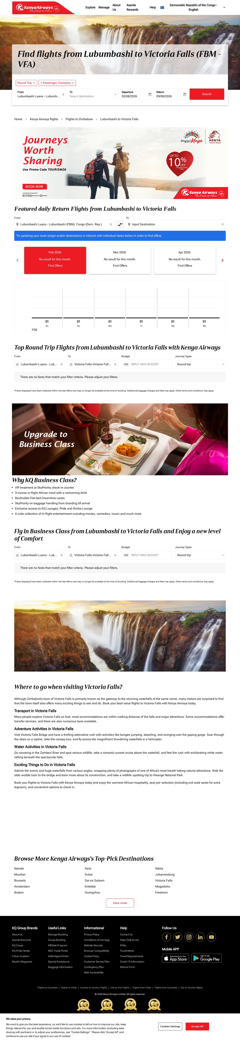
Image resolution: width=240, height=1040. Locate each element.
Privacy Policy (91, 933)
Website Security (93, 944)
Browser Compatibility (96, 949)
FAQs (123, 944)
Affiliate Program (57, 944)
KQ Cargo (17, 944)
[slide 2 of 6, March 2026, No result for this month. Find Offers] (118, 259)
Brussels (20, 880)
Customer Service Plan (97, 960)
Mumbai (19, 874)
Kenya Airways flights (44, 119)
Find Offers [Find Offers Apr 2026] (183, 265)
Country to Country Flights (93, 987)
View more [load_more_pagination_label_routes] (120, 902)
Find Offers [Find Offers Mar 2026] (118, 265)
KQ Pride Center (21, 949)
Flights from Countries (165, 987)
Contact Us (126, 933)
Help (153, 7)
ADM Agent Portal (58, 955)
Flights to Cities (69, 987)
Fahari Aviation (20, 955)
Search (207, 94)
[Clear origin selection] (111, 224)
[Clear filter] (61, 363)
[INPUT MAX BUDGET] (150, 363)
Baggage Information (60, 966)
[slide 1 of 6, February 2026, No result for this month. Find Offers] (54, 259)
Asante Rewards (132, 7)
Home (18, 119)
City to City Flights (120, 987)
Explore (90, 7)
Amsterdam (22, 885)
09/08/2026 (164, 96)
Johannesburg (165, 874)
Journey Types (183, 355)
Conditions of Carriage (97, 939)
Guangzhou (92, 891)
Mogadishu (162, 885)
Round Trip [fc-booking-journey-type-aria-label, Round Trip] (24, 83)
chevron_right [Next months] (222, 259)
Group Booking (56, 939)
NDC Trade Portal (58, 949)
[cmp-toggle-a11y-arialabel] (120, 224)
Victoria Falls (163, 880)
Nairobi (19, 868)
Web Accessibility (94, 971)
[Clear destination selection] (223, 224)
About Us (116, 7)
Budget (126, 355)
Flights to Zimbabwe (79, 119)
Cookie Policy (91, 955)
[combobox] (39, 96)
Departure (127, 92)
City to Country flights (191, 987)
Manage (104, 7)
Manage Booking (58, 933)
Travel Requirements (131, 955)
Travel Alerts (127, 949)
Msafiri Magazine (22, 960)
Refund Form (127, 966)
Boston (19, 891)
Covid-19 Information (132, 960)
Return (160, 92)
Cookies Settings (170, 1026)
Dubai (89, 874)
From (20, 92)
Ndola (159, 868)
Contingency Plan (94, 966)
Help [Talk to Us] (129, 939)
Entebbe (90, 885)
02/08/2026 (129, 96)
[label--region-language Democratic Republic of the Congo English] (193, 7)
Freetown (161, 891)
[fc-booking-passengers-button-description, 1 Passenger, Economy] (55, 83)
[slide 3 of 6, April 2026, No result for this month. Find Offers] (182, 259)
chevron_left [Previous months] (17, 259)
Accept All (197, 1026)
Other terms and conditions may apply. (195, 390)
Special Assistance (58, 960)
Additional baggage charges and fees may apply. (151, 390)
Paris (88, 868)
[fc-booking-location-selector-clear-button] (63, 94)
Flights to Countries (47, 987)
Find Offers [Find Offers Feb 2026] (54, 265)
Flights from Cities (142, 987)
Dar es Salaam (94, 880)
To (71, 92)
